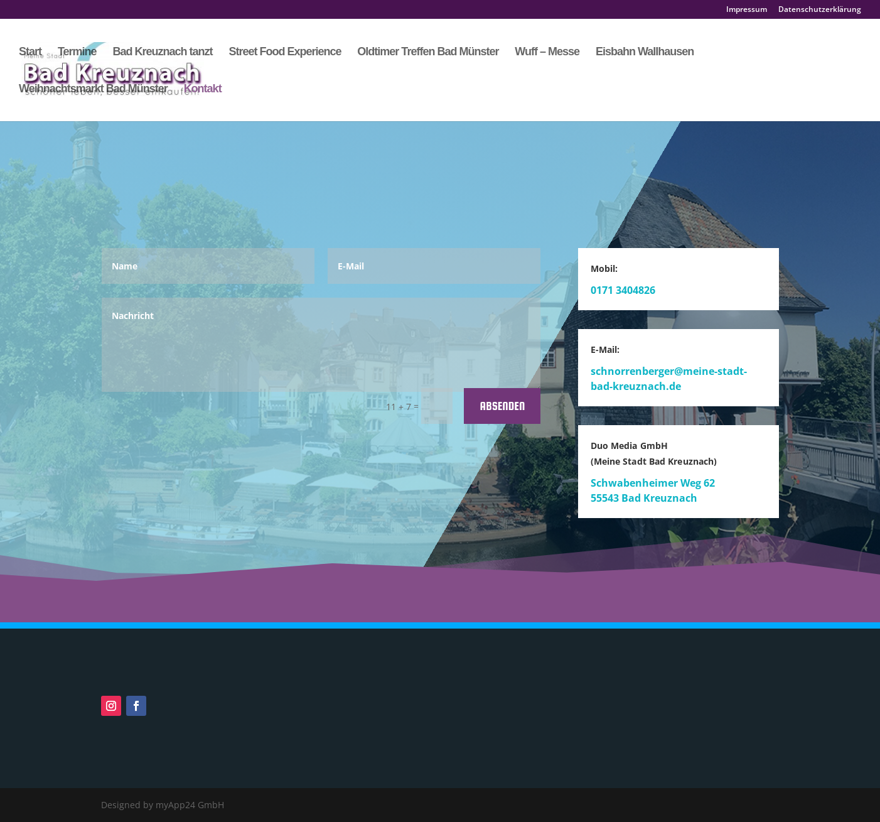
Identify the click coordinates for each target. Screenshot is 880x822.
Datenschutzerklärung (819, 10)
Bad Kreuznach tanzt (162, 52)
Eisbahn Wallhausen (645, 52)
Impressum (746, 10)
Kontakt (203, 89)
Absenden (502, 406)
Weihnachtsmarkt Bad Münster (93, 89)
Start (30, 52)
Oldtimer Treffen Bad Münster (427, 52)
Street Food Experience (284, 52)
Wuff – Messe (547, 52)
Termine (77, 52)
